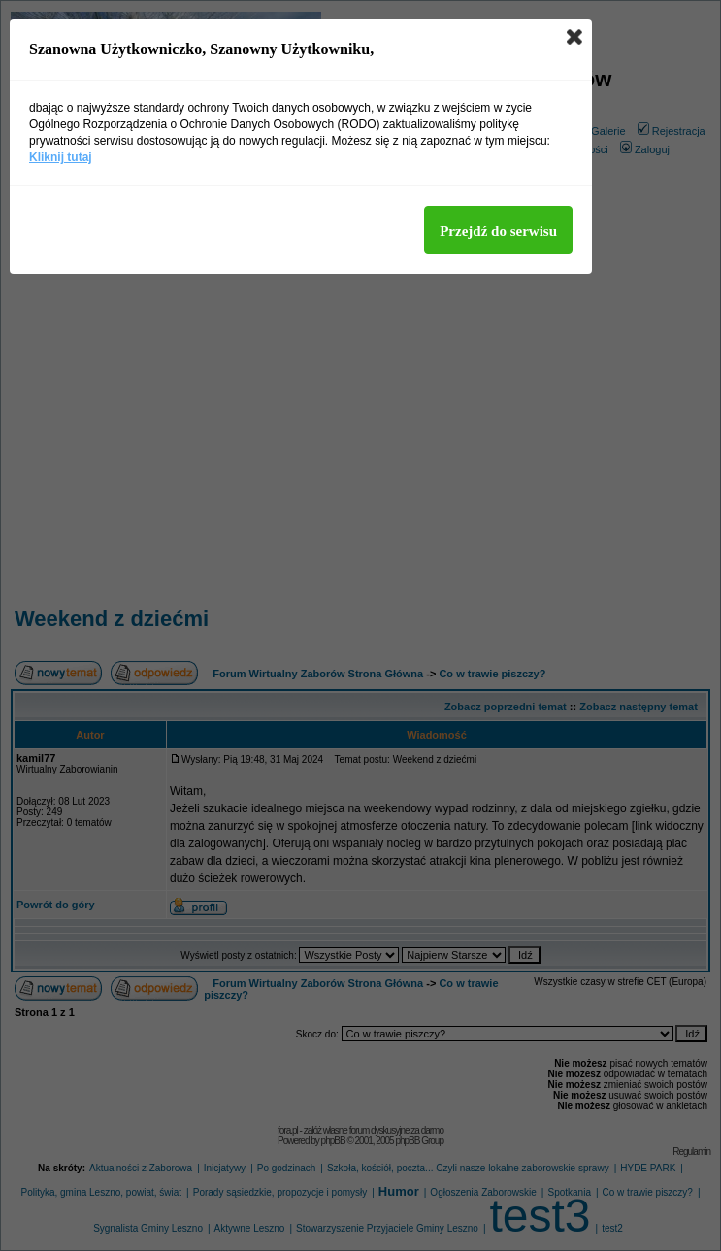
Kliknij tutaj (60, 157)
